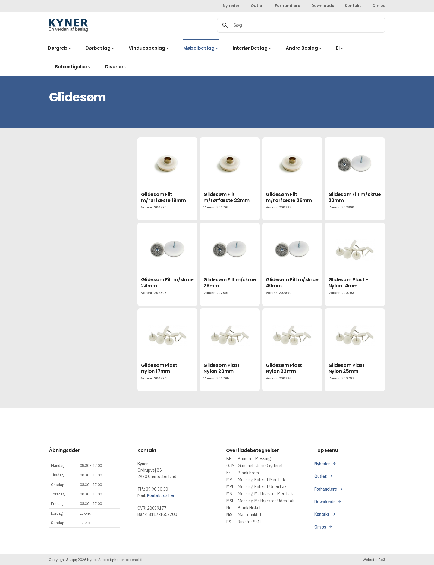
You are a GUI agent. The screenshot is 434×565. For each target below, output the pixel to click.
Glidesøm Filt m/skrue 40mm (292, 282)
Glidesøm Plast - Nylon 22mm (286, 368)
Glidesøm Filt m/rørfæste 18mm (163, 197)
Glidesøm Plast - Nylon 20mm (223, 368)
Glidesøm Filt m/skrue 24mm (167, 282)
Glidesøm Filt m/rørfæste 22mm (226, 197)
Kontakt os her (161, 495)
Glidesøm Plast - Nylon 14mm (348, 282)
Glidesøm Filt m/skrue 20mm (355, 197)
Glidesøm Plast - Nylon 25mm (348, 368)
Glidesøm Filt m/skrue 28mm (229, 282)
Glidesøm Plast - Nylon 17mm (161, 368)
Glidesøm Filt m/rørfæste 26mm (289, 197)
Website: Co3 (374, 559)
